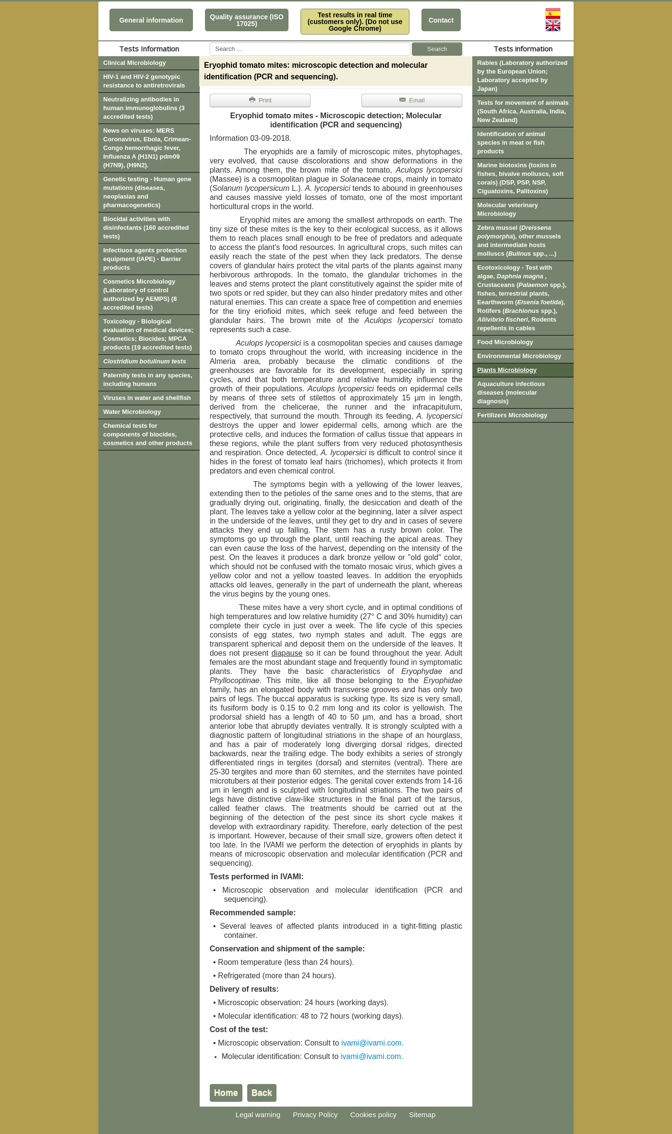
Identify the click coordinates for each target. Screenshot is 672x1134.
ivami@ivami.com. (372, 1043)
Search (437, 48)
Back (262, 1092)
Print (260, 100)
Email (411, 100)
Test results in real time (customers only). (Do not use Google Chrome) (355, 21)
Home (226, 1092)
